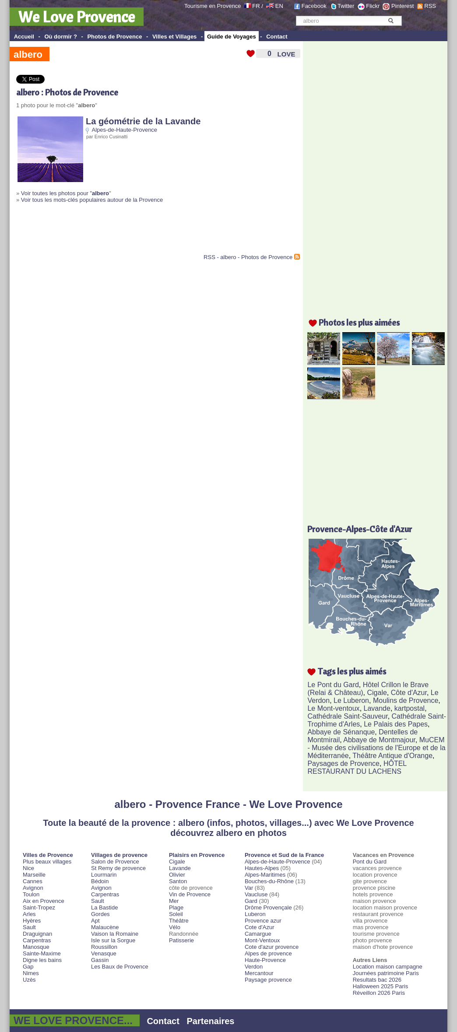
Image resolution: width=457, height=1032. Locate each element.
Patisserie (181, 940)
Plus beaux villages (47, 861)
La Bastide (104, 907)
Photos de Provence (114, 36)
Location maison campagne (387, 966)
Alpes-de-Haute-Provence (125, 129)
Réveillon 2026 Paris (379, 993)
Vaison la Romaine (114, 933)
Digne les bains (42, 960)
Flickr (373, 6)
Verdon (254, 966)
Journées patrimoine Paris (386, 973)
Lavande (377, 708)
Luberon (255, 914)
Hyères (32, 920)
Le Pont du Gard (333, 684)
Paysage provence (268, 979)
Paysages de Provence (343, 763)
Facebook (314, 6)
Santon (178, 881)
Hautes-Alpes (262, 868)
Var (249, 888)
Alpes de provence (268, 953)
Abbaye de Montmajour (379, 740)
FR (256, 6)
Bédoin (100, 881)
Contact (276, 36)
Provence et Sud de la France (284, 855)
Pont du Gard (370, 861)
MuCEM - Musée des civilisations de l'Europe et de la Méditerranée (376, 747)
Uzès (29, 979)
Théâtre (179, 920)
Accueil (24, 36)
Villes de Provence (48, 855)
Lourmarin (104, 874)
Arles (29, 914)
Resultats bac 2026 (377, 979)
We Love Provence (76, 16)
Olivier (177, 874)
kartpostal (409, 708)
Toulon (31, 894)
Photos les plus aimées (359, 322)
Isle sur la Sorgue (113, 940)
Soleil (176, 914)
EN (279, 6)
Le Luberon (351, 700)
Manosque (36, 947)
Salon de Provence (115, 861)
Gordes (100, 914)
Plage (176, 907)
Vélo (174, 927)
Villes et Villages (174, 36)
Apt (95, 920)
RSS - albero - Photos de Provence (248, 257)
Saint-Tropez (39, 907)
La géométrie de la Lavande (143, 121)
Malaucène (105, 927)
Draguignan (37, 933)
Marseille (34, 874)
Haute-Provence (265, 960)
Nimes (31, 973)
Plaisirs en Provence (197, 855)
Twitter (345, 6)
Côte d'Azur (409, 692)
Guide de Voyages (231, 36)
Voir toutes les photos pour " (65, 193)
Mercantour (259, 973)
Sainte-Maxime (42, 953)
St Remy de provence (118, 868)
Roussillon (104, 947)
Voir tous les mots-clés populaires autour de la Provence (92, 200)
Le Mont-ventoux (333, 708)
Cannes (32, 881)
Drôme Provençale (268, 907)
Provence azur (263, 920)
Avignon (33, 888)
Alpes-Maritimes (265, 874)
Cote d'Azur (259, 927)
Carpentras (37, 940)
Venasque (103, 953)
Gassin (100, 960)
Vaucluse (256, 894)
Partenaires (211, 1021)
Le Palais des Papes (396, 724)
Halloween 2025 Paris (380, 986)
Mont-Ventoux (262, 940)
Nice (28, 868)
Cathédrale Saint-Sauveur (347, 716)
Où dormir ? (60, 36)
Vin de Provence (190, 894)
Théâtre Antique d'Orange (392, 755)
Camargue (258, 933)
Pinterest (402, 6)
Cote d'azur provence (272, 947)
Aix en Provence (43, 901)
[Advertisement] (118, 232)
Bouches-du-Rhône (269, 881)
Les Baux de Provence (119, 966)
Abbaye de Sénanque (341, 732)
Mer (174, 901)
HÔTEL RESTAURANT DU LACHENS (356, 767)
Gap (28, 966)
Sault (29, 927)
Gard (251, 901)
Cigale (377, 692)
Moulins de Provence (405, 700)
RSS (430, 6)
